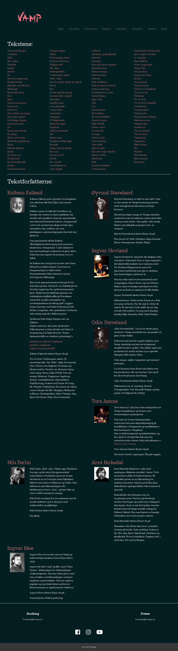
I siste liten (55, 113)
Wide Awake (140, 154)
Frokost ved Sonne (59, 61)
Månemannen (99, 75)
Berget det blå (14, 81)
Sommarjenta (99, 168)
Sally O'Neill (98, 123)
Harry (53, 85)
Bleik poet (12, 88)
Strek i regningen (143, 64)
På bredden (98, 113)
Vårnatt (138, 151)
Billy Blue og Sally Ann (18, 85)
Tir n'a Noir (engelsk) (145, 102)
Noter (164, 28)
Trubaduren (140, 106)
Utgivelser (121, 28)
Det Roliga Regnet (16, 120)
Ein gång (12, 134)
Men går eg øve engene (104, 64)
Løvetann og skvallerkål (104, 54)
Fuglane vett (56, 64)
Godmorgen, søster (60, 75)
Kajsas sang (56, 137)
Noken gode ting (100, 88)
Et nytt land (13, 158)
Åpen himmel (141, 158)
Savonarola (97, 130)
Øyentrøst (139, 161)
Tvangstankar (141, 109)
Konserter (137, 28)
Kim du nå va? (57, 154)
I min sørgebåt (57, 106)
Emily (10, 151)
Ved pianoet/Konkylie (145, 116)
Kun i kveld (55, 161)
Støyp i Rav (139, 68)
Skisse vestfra (99, 154)
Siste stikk (97, 144)
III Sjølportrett (57, 120)
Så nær (137, 78)
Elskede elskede (15, 148)
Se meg (95, 134)
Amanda (11, 64)
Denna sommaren (16, 102)
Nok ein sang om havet (103, 85)
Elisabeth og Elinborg (18, 141)
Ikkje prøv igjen (58, 123)
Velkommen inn (142, 120)
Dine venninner (15, 123)
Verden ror (139, 127)
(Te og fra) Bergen (16, 50)
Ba (8, 75)
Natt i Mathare (99, 81)
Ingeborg (54, 127)
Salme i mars (98, 127)
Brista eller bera (15, 92)
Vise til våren (141, 134)
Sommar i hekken (101, 165)
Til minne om (141, 92)
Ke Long (54, 151)
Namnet (96, 78)
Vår (135, 148)
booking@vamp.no (33, 619)
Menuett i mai (99, 68)
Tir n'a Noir (140, 99)
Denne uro (12, 106)
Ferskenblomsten (16, 168)
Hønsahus (55, 99)
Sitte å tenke (98, 148)
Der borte (12, 109)
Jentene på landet (59, 130)
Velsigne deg (140, 123)
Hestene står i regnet (61, 95)
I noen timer (56, 109)
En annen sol (14, 154)
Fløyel (53, 54)
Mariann (96, 61)
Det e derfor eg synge (18, 113)
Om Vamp (74, 28)
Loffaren (96, 50)
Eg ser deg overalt (16, 130)
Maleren (96, 57)
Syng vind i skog (142, 75)
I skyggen (55, 116)
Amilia (10, 68)
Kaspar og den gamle (60, 148)
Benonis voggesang (17, 78)
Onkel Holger (99, 95)
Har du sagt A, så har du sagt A (66, 81)
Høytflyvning (56, 102)
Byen (10, 99)
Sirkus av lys (98, 137)
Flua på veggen (57, 50)
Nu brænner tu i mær (103, 92)
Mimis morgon (99, 71)
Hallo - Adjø (56, 78)
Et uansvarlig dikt (16, 161)
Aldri (10, 57)
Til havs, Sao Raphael (144, 88)
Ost (93, 106)
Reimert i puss (99, 120)
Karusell (54, 144)
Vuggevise (139, 141)
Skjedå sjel (97, 158)
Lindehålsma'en (58, 165)
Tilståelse (139, 95)
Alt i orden (12, 61)
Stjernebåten (140, 61)
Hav (52, 88)
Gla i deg (54, 68)
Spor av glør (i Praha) (145, 54)
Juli (51, 134)
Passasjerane (98, 109)
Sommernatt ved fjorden (147, 50)
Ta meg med (140, 81)
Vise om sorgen (142, 130)
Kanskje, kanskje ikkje (61, 141)
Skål (94, 161)
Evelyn (10, 165)
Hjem (61, 28)
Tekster (152, 28)
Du (8, 127)
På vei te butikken (101, 116)
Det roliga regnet (16, 116)
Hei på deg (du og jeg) (61, 92)
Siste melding (99, 141)
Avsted (10, 71)
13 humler (12, 54)
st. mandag (139, 57)
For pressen (90, 28)
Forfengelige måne (60, 57)
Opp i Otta (97, 99)
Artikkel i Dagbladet (40, 344)
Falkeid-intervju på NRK (42, 348)
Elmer (10, 144)
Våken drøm (140, 144)
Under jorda (140, 113)
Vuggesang (140, 137)
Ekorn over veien (16, 137)
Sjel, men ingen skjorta (103, 151)
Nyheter (107, 28)
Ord (94, 102)
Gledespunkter (57, 71)
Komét (53, 158)
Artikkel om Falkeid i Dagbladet (46, 341)
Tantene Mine (141, 85)
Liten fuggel (56, 168)
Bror (9, 95)
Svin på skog (140, 71)
